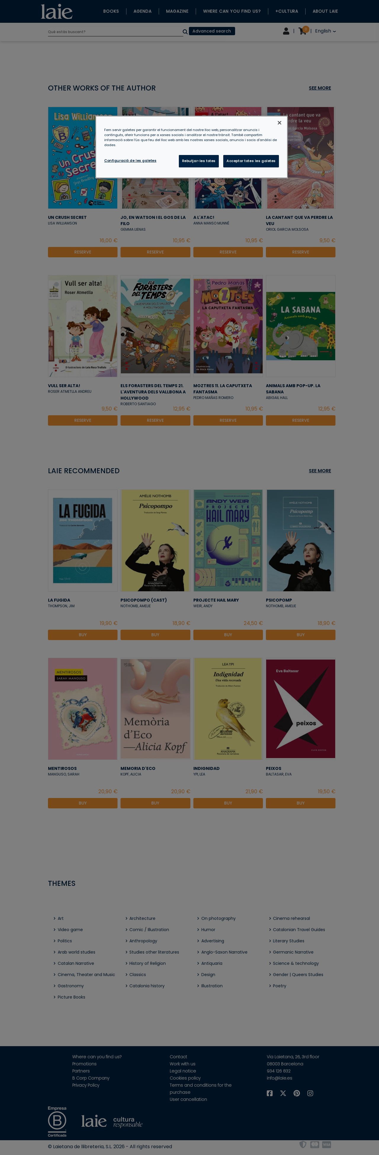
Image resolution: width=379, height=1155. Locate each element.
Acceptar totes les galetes (251, 161)
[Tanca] (279, 122)
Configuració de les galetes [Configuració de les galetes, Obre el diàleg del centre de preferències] (130, 160)
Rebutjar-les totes (199, 161)
